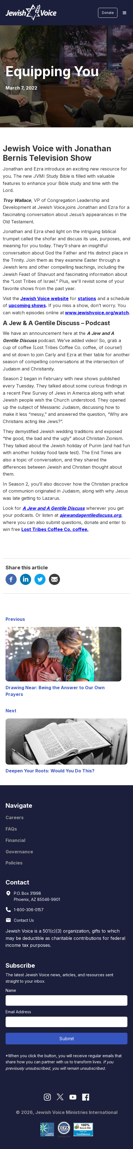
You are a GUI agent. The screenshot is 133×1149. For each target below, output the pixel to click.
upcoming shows (27, 305)
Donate (108, 13)
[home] (30, 12)
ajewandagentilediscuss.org (90, 515)
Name (11, 990)
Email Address (18, 1011)
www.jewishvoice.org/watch (97, 312)
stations (87, 298)
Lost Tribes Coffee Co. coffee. (55, 529)
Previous (15, 619)
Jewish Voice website (44, 298)
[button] (124, 13)
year (69, 288)
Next (11, 710)
